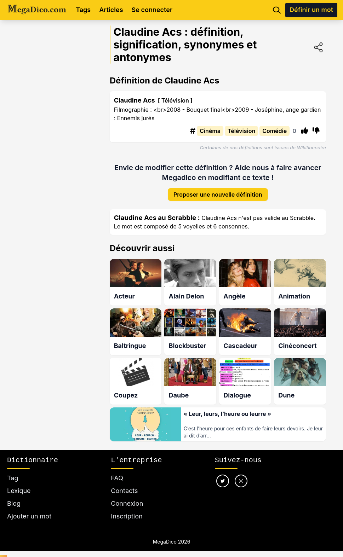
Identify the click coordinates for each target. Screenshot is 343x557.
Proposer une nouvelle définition (217, 189)
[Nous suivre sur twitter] (222, 476)
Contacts (124, 486)
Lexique (19, 486)
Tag (12, 473)
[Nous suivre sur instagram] (241, 476)
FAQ (117, 473)
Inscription (126, 512)
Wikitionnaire (311, 147)
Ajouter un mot (29, 512)
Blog (14, 499)
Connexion (127, 499)
